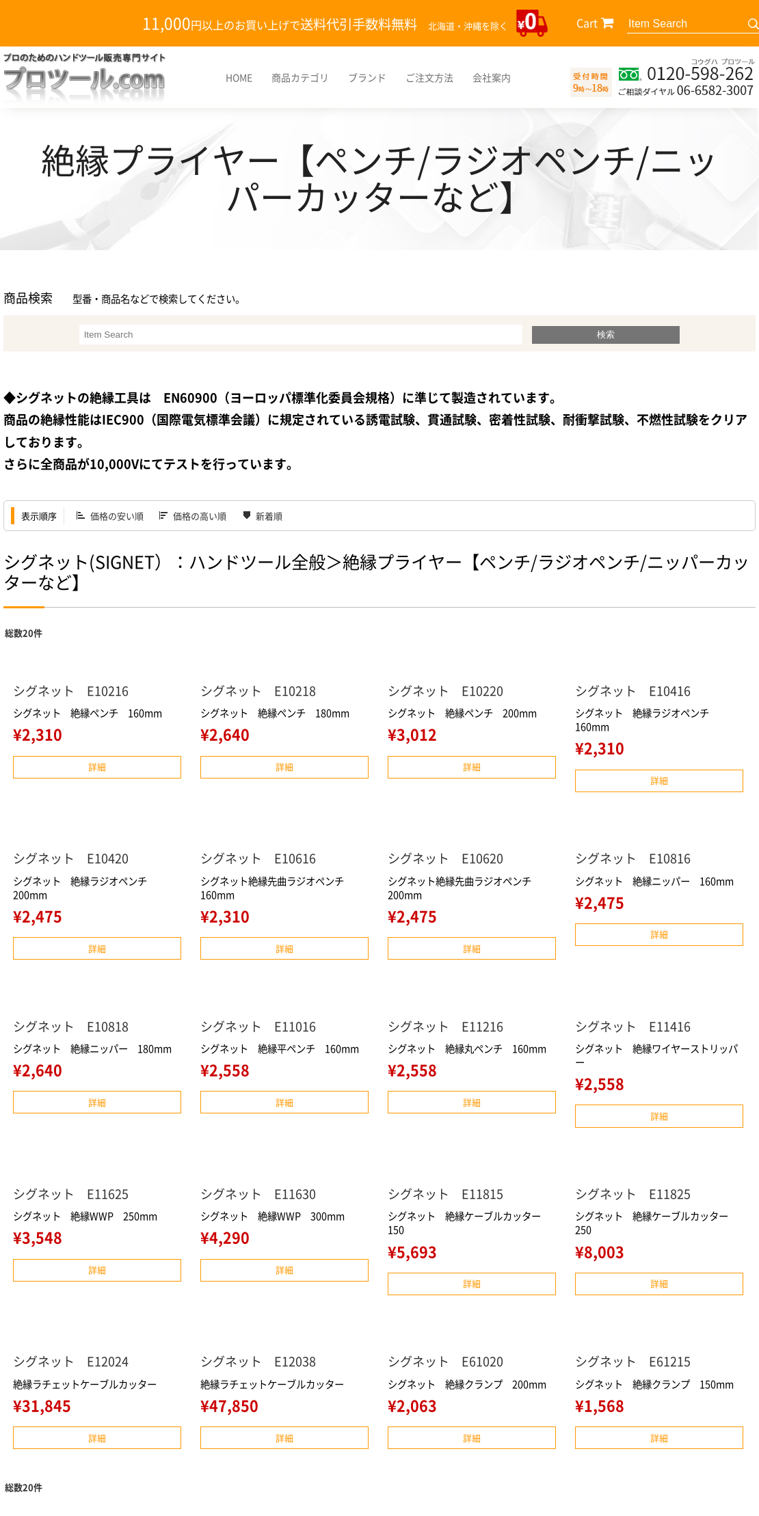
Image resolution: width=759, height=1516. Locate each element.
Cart (587, 22)
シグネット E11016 (258, 1026)
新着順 (269, 515)
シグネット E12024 (71, 1361)
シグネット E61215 (633, 1361)
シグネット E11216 (445, 1026)
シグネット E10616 (258, 858)
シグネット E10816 (633, 858)
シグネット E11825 (633, 1194)
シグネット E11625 (71, 1194)
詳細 (97, 766)
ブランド (367, 77)
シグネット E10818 (71, 1026)
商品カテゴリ (300, 77)
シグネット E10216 (71, 690)
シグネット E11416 (633, 1026)
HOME (239, 77)
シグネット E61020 (445, 1361)
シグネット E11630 (258, 1194)
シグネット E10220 (445, 690)
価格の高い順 (199, 515)
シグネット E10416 (633, 690)
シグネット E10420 (71, 858)
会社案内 (491, 77)
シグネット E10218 (258, 690)
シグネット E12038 (258, 1361)
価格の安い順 (117, 515)
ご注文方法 (429, 77)
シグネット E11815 (445, 1194)
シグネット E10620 (445, 858)
